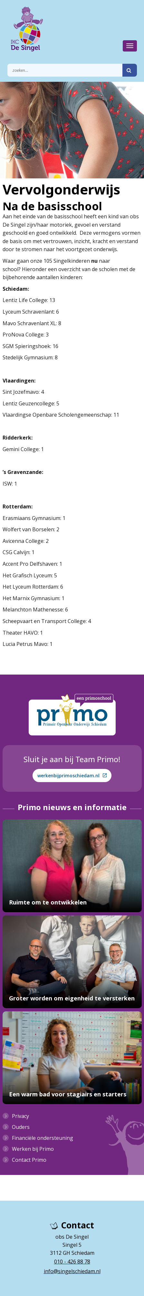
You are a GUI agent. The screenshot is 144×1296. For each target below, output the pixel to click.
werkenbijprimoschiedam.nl (72, 775)
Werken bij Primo (33, 1148)
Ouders (21, 1126)
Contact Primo (29, 1159)
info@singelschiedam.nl (72, 1271)
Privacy (20, 1116)
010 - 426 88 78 (72, 1261)
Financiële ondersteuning (42, 1137)
